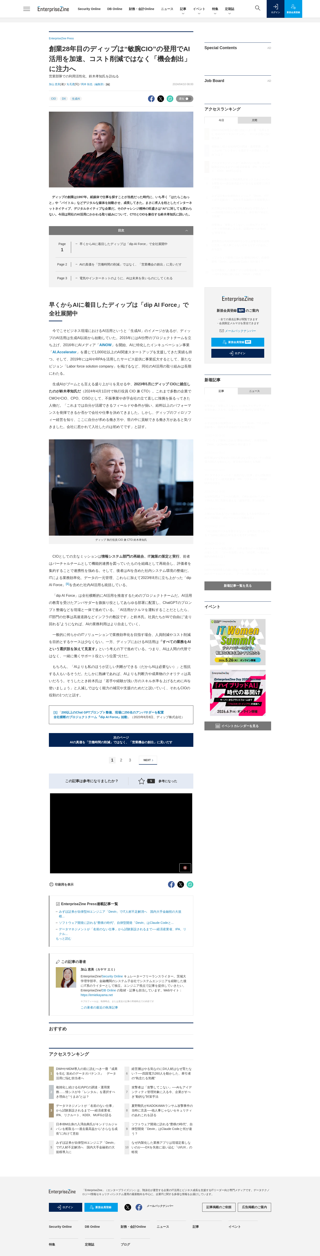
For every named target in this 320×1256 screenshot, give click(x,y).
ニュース (167, 9)
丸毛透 (71, 84)
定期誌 (229, 9)
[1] (67, 583)
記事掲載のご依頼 (218, 1207)
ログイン (237, 353)
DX (64, 98)
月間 (254, 120)
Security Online (89, 9)
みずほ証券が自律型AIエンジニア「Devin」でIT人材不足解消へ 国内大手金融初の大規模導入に (86, 1147)
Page (62, 264)
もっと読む (63, 938)
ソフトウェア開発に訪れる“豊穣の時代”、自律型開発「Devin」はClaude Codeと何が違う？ (162, 1128)
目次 (153, 230)
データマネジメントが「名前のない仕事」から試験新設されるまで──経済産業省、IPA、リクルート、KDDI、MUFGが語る (85, 1110)
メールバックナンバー (238, 331)
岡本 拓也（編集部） (93, 84)
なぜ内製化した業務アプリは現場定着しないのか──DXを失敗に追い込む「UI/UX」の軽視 (162, 1147)
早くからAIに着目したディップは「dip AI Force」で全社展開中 (124, 244)
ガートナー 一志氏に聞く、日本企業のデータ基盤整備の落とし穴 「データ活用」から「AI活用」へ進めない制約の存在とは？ (237, 552)
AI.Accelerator (64, 352)
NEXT (149, 760)
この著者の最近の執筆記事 (99, 1007)
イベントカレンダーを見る (237, 726)
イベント (199, 9)
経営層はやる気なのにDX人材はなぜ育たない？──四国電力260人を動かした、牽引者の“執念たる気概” (162, 1073)
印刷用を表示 (61, 884)
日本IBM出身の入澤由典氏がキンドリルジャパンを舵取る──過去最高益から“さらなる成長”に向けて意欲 (87, 1128)
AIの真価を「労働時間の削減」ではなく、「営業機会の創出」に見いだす (130, 264)
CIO (53, 98)
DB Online (114, 9)
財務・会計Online (141, 9)
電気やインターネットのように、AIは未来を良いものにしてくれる (126, 278)
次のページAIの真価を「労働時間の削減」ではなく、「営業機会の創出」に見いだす (121, 740)
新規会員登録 (236, 342)
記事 (183, 9)
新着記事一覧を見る (238, 585)
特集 (215, 9)
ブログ (125, 1244)
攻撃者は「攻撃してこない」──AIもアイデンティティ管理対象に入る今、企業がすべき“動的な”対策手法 (162, 1091)
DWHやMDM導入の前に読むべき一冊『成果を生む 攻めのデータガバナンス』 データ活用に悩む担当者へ (87, 1073)
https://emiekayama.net (97, 995)
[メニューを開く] (27, 9)
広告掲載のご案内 (254, 1207)
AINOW (105, 345)
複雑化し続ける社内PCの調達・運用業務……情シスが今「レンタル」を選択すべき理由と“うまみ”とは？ (85, 1091)
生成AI (76, 98)
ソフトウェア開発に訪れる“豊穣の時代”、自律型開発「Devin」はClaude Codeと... (116, 922)
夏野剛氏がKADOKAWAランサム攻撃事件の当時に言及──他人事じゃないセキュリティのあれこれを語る (162, 1110)
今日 (221, 120)
